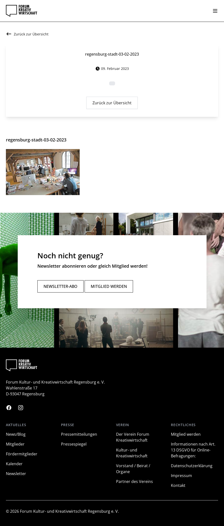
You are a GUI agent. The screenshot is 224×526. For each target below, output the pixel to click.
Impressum (181, 475)
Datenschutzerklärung (191, 465)
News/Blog (16, 434)
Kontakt (178, 485)
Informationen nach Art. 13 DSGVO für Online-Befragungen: (193, 450)
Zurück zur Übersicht (112, 104)
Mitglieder (15, 444)
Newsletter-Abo (60, 286)
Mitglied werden (109, 286)
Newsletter (16, 473)
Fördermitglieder (21, 454)
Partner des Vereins (134, 481)
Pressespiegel (74, 444)
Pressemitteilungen (79, 434)
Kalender (14, 463)
